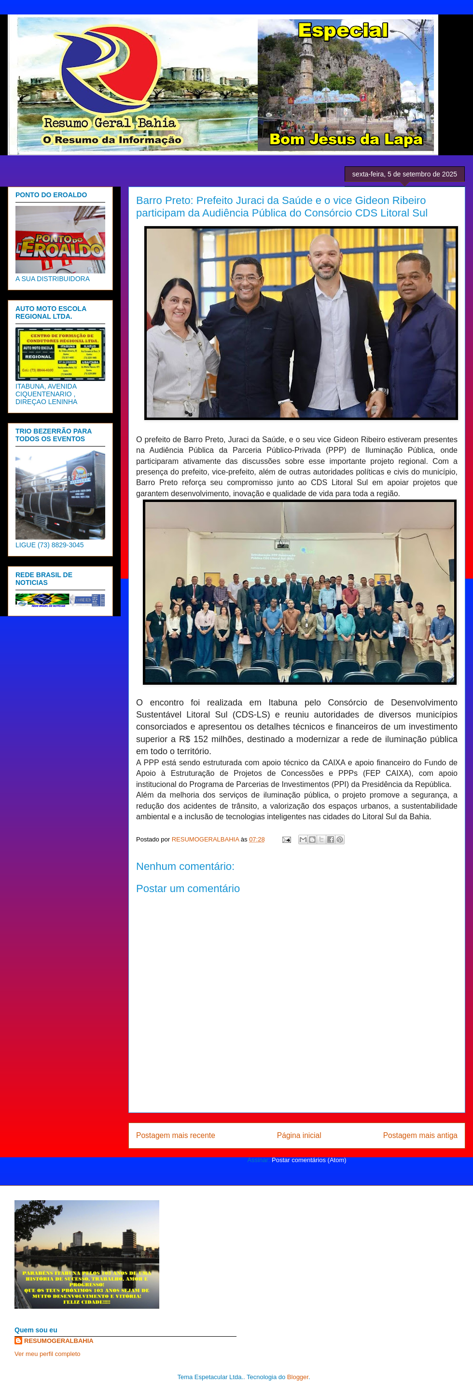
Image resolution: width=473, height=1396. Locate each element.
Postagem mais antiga (420, 1135)
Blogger (297, 1377)
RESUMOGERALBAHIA (59, 1340)
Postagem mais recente (175, 1135)
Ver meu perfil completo (47, 1353)
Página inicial (299, 1135)
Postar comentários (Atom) (309, 1160)
